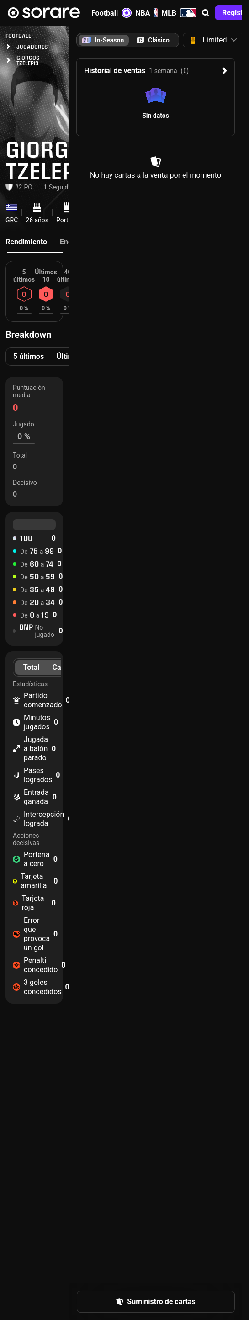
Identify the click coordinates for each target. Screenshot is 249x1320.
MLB (178, 12)
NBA (146, 12)
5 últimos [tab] (28, 356)
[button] (205, 13)
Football (111, 13)
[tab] (152, 40)
